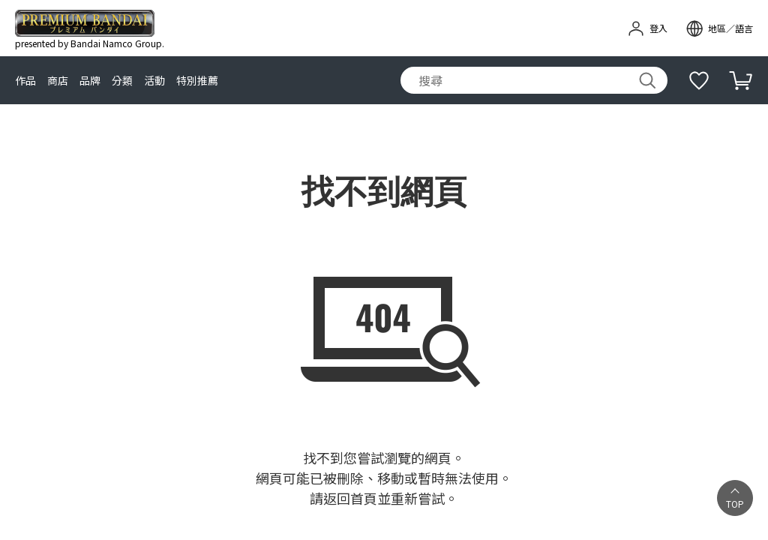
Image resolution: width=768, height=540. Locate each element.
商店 (57, 80)
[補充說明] (699, 80)
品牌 (90, 80)
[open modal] (719, 29)
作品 (25, 80)
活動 (154, 80)
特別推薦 (197, 80)
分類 (122, 80)
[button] (735, 498)
